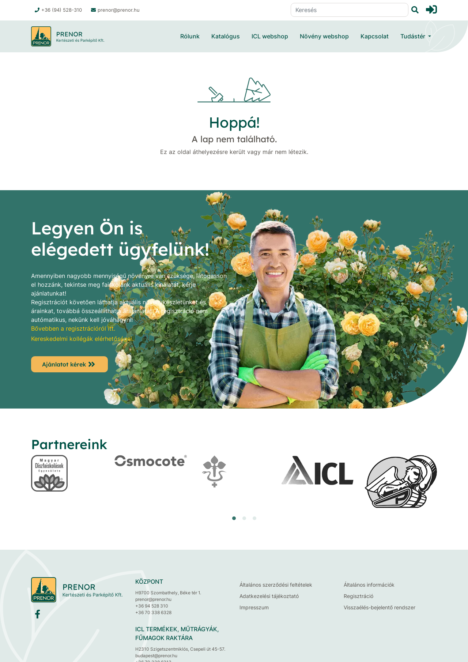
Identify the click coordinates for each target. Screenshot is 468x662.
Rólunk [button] (190, 36)
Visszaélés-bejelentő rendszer (379, 607)
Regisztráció (358, 596)
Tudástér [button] (413, 36)
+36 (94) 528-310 (58, 10)
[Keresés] (349, 10)
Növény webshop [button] (324, 36)
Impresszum (254, 607)
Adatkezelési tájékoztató (269, 596)
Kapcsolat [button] (375, 36)
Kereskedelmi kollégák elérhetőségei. (82, 338)
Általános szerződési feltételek (275, 585)
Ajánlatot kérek (64, 364)
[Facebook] (37, 615)
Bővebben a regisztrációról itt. (73, 328)
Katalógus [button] (225, 36)
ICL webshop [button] (270, 36)
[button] (234, 518)
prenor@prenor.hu (115, 10)
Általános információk (369, 585)
